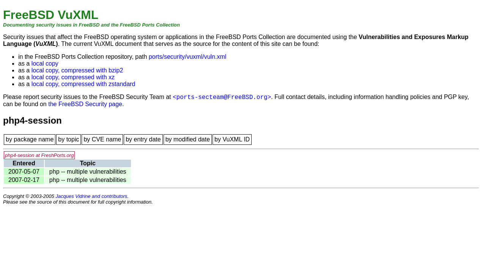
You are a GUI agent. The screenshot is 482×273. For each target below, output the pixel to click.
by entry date (143, 139)
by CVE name (102, 139)
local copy (45, 63)
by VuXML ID (232, 139)
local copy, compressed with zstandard (83, 84)
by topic (68, 139)
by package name (30, 139)
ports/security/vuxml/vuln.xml (188, 56)
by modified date (187, 139)
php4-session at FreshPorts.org (39, 155)
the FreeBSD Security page (85, 104)
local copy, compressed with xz (73, 77)
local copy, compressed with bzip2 (77, 70)
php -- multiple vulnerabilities (87, 171)
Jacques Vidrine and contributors (91, 196)
